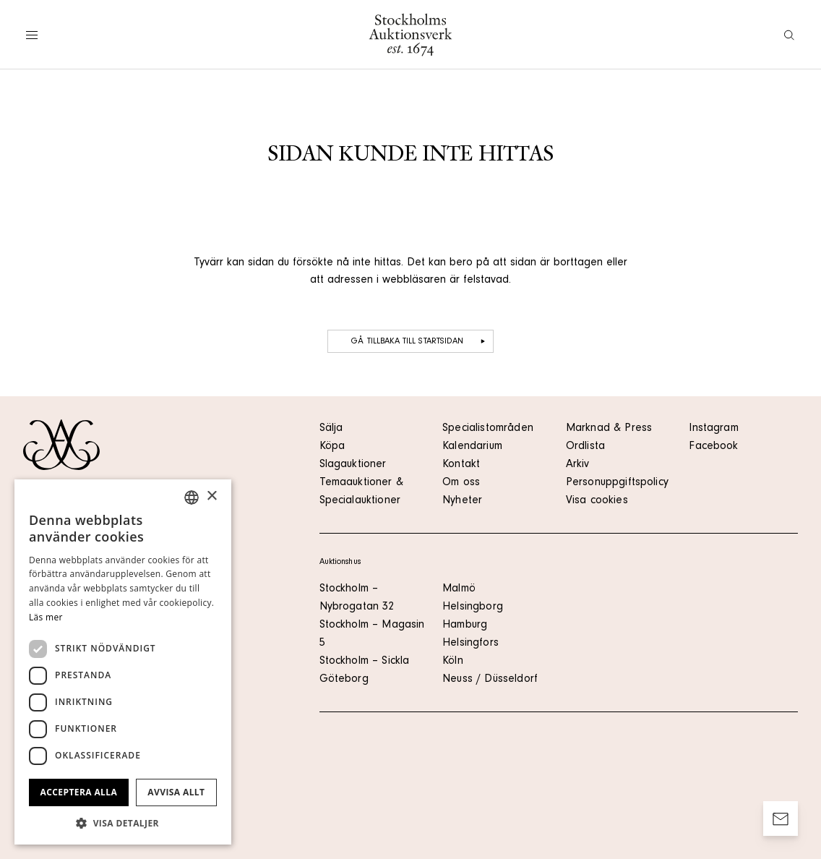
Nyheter (462, 501)
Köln (452, 661)
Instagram (713, 429)
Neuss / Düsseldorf (490, 679)
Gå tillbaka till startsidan (419, 341)
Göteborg (344, 679)
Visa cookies (597, 501)
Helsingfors (470, 643)
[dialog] (122, 662)
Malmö (459, 589)
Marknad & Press (609, 429)
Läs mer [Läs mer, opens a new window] (46, 617)
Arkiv (578, 465)
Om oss (461, 483)
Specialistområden (487, 429)
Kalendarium (472, 447)
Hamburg (464, 625)
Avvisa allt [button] (176, 792)
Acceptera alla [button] (79, 792)
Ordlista (585, 447)
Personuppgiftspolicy (617, 483)
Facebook (713, 447)
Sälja (331, 429)
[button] (123, 823)
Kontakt (461, 465)
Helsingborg (472, 607)
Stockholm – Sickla (364, 661)
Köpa (332, 447)
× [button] (211, 496)
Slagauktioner (353, 465)
